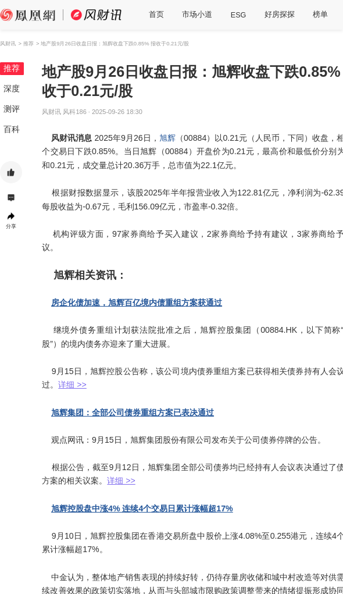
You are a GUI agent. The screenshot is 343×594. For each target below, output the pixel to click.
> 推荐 (25, 43)
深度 (11, 88)
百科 (11, 129)
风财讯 (8, 43)
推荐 (11, 68)
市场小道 (197, 14)
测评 (11, 108)
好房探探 (280, 14)
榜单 (320, 14)
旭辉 (167, 138)
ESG (238, 15)
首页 (156, 14)
